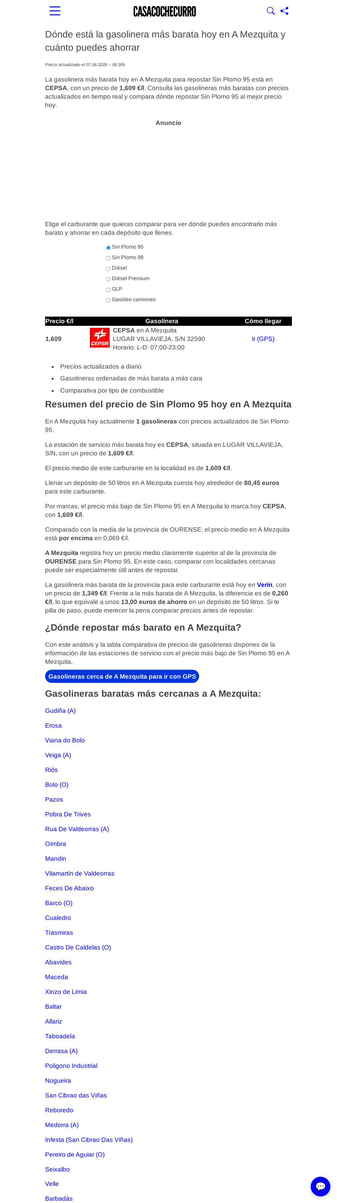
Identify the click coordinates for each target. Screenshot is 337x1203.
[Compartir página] (284, 11)
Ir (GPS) (263, 338)
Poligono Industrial (71, 1065)
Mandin (55, 858)
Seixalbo (57, 1169)
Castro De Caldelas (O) (78, 947)
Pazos (54, 799)
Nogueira (58, 1080)
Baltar (53, 1006)
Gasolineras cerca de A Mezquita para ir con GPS (122, 676)
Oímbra (55, 843)
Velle (52, 1183)
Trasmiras (59, 932)
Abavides (58, 962)
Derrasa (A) (61, 1050)
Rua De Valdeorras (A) (77, 829)
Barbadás (59, 1198)
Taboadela (60, 1036)
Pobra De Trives (68, 814)
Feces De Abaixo (69, 888)
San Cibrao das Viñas (76, 1095)
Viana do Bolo (65, 740)
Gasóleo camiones (131, 299)
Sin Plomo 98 (124, 257)
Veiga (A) (58, 755)
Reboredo (59, 1109)
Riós (51, 769)
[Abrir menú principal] (55, 11)
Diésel (116, 268)
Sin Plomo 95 (124, 247)
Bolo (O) (56, 784)
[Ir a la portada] (165, 11)
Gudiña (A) (60, 710)
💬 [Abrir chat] (320, 1186)
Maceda (56, 977)
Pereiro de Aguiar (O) (75, 1154)
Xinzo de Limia (66, 991)
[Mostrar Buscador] (271, 11)
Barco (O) (58, 903)
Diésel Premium (127, 278)
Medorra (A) (62, 1124)
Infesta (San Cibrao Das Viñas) (89, 1139)
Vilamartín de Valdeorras (80, 873)
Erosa (53, 725)
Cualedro (58, 917)
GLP (114, 289)
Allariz (53, 1021)
